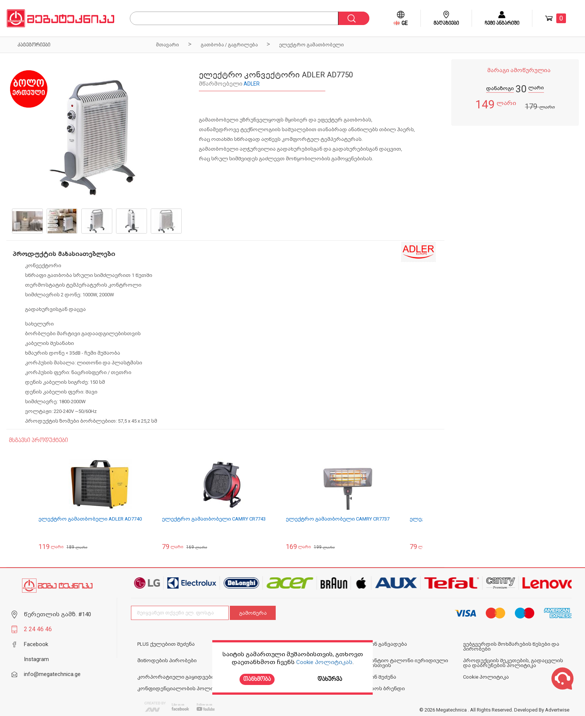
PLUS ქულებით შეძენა (166, 644)
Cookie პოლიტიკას (324, 662)
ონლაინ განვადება (380, 644)
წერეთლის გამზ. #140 (57, 614)
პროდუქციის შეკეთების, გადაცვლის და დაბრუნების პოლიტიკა (513, 663)
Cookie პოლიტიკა (486, 677)
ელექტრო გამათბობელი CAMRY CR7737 (338, 519)
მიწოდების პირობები (167, 660)
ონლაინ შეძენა (375, 677)
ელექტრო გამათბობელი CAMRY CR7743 (214, 519)
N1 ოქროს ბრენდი (379, 688)
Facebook (36, 644)
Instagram (36, 659)
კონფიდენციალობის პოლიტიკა (181, 688)
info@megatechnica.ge (52, 674)
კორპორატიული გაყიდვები (175, 677)
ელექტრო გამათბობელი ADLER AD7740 (90, 519)
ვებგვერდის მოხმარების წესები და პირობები (511, 646)
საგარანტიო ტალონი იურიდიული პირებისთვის (401, 663)
